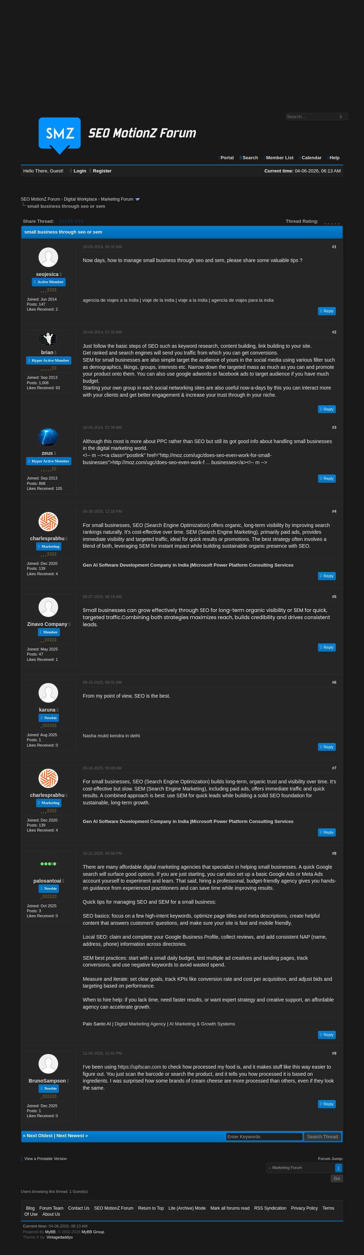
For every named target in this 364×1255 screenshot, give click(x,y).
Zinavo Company (47, 624)
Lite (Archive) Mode (187, 1208)
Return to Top (151, 1208)
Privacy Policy (304, 1208)
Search (248, 157)
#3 (334, 427)
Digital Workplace (80, 199)
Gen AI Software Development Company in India (136, 565)
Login (78, 171)
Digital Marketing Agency (140, 1023)
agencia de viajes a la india (110, 300)
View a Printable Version (45, 1158)
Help (333, 157)
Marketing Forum (117, 199)
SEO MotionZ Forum (40, 199)
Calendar (310, 157)
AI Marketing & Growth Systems (202, 1023)
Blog (30, 1208)
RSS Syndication (270, 1208)
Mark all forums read (230, 1208)
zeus (47, 453)
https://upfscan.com (139, 1067)
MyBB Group (93, 1232)
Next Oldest (39, 1135)
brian (47, 352)
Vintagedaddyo (59, 1237)
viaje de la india (158, 300)
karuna (47, 710)
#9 (334, 1053)
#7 (334, 768)
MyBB (50, 1232)
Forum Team (52, 1208)
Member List (278, 157)
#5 (334, 596)
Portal (225, 157)
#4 (334, 511)
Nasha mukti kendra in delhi (111, 735)
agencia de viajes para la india (242, 300)
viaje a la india (192, 300)
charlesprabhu (47, 538)
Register (100, 171)
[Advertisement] (182, 53)
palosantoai (47, 881)
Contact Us (78, 1208)
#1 (334, 247)
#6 (334, 682)
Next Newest (70, 1135)
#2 (334, 332)
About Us (51, 1214)
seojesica (47, 274)
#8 (334, 853)
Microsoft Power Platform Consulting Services (242, 565)
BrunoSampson (47, 1081)
